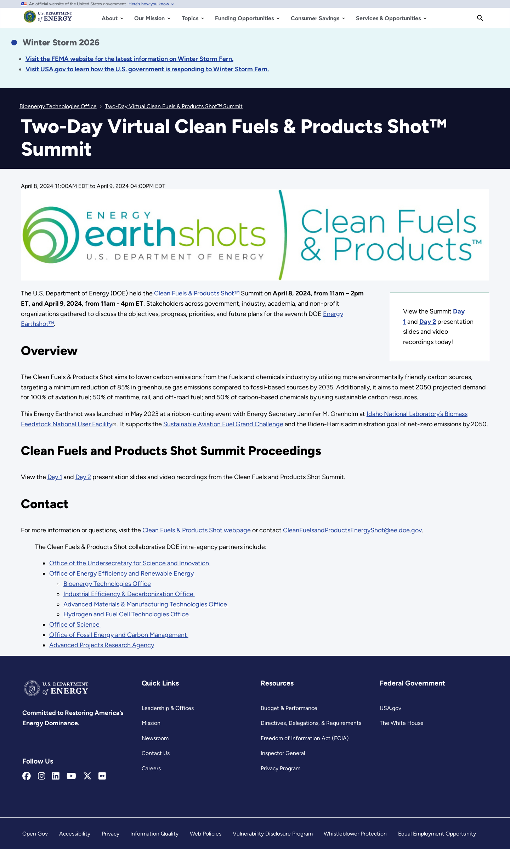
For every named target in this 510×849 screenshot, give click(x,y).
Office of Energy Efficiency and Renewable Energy (122, 573)
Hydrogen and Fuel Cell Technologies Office (126, 614)
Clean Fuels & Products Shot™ (196, 293)
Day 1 (54, 477)
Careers (151, 768)
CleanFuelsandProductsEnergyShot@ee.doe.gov (352, 530)
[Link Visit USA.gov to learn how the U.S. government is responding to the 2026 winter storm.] (147, 69)
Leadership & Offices (168, 708)
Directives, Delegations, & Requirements (311, 723)
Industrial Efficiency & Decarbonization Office (129, 594)
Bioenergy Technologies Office (107, 584)
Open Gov (35, 833)
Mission (151, 723)
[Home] (48, 20)
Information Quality (154, 833)
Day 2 (83, 477)
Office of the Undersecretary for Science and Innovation (129, 563)
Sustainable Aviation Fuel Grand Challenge (223, 424)
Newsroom (155, 738)
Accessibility (74, 833)
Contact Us (156, 753)
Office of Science (75, 624)
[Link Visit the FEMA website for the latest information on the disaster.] (129, 59)
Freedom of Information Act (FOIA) (305, 738)
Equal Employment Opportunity (437, 833)
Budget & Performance (289, 708)
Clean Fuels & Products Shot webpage (196, 530)
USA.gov (390, 708)
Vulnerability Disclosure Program (273, 833)
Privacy (110, 833)
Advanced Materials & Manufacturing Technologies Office (145, 604)
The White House (402, 723)
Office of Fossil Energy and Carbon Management (118, 635)
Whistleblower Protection (355, 833)
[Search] (480, 18)
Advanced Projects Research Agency (101, 645)
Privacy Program (280, 768)
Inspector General (283, 753)
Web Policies (205, 833)
